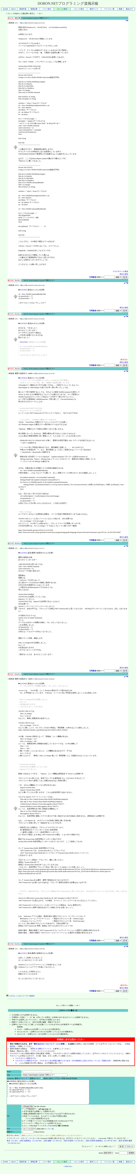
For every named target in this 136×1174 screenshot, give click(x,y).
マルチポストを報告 (120, 271)
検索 (120, 9)
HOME (5, 9)
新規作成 (22, 9)
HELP (13, 9)
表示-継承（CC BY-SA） (53, 1145)
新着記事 (34, 9)
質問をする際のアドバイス (41, 1049)
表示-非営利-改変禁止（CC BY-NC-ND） (102, 1145)
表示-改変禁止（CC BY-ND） (31, 1145)
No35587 (22, 953)
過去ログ (129, 9)
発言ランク (94, 9)
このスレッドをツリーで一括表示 (20, 996)
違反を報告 (124, 274)
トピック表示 (79, 9)
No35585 (22, 553)
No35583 (22, 323)
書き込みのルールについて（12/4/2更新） (50, 1044)
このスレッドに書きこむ (68, 1010)
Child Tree (68, 1171)
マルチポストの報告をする (25, 1058)
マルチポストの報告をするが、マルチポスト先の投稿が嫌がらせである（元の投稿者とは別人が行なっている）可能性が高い (63, 1061)
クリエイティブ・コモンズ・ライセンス (22, 1143)
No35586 (22, 683)
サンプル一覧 (49, 1133)
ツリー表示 (46, 9)
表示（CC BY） (13, 1145)
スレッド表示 (62, 9)
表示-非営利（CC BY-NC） (74, 1145)
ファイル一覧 (109, 9)
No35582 (22, 290)
